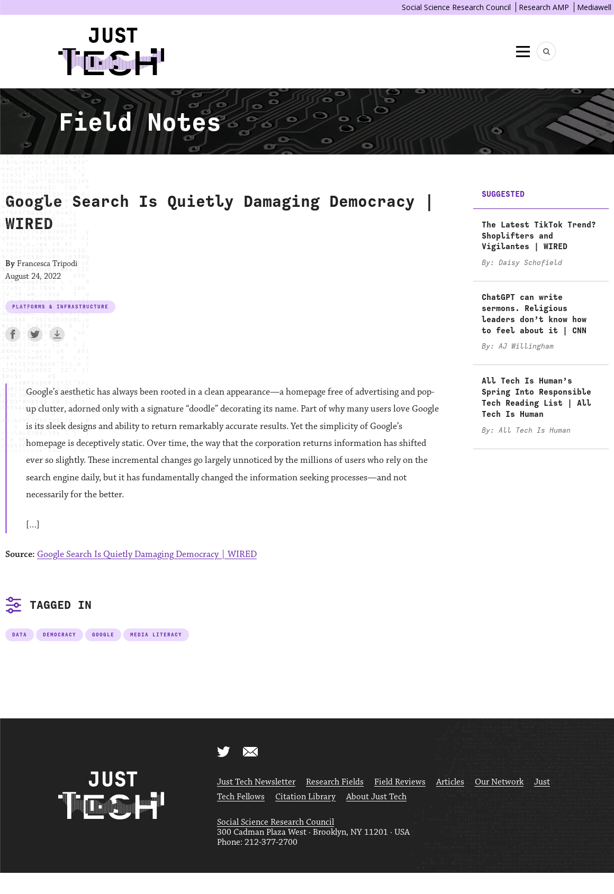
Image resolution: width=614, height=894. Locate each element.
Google (103, 634)
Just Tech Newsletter (256, 782)
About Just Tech (376, 796)
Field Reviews (400, 782)
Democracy (59, 634)
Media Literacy (156, 634)
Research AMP (544, 7)
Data (19, 634)
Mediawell (594, 7)
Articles (450, 782)
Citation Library (305, 796)
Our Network (499, 782)
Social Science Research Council (456, 7)
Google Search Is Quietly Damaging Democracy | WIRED (147, 554)
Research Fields (335, 782)
